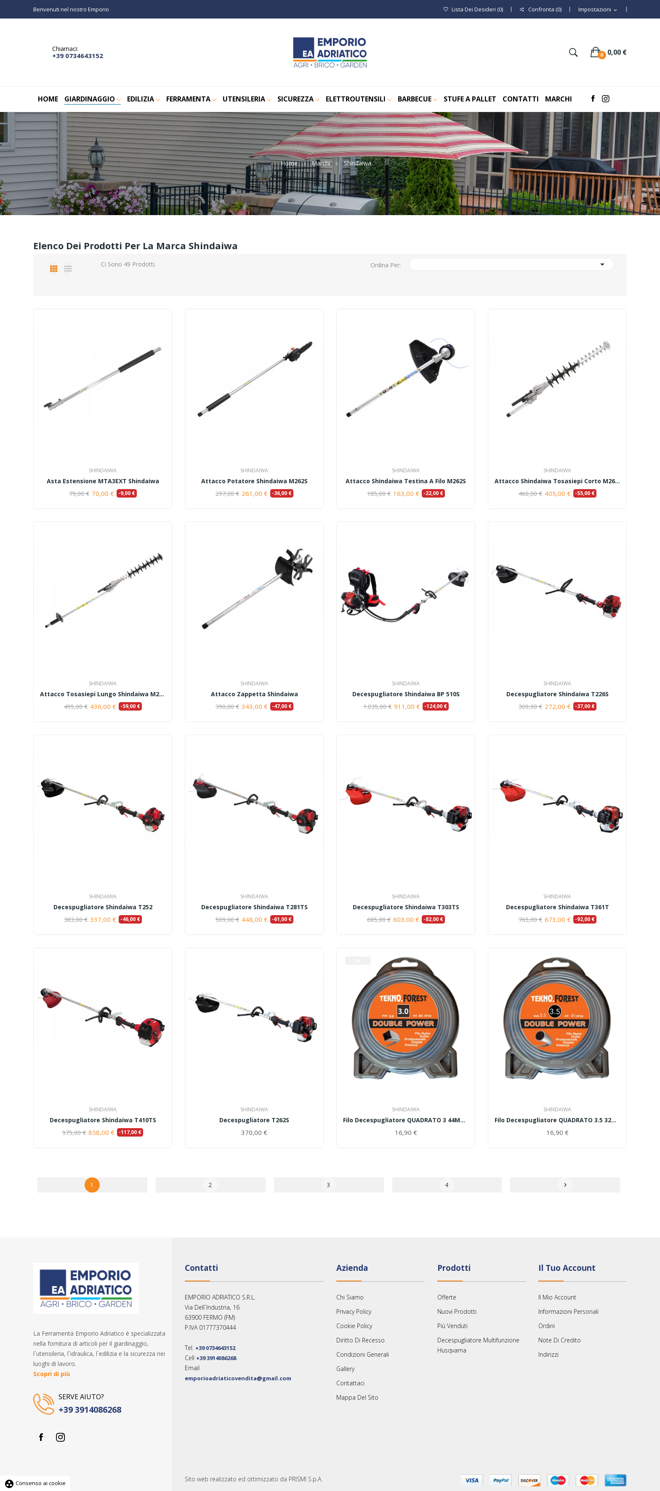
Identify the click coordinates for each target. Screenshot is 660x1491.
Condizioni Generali (362, 1354)
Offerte (446, 1297)
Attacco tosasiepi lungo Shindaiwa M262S (102, 694)
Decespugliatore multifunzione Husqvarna (478, 1345)
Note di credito (559, 1340)
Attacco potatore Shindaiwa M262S (254, 481)
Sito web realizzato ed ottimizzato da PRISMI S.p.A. (253, 1479)
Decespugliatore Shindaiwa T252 (102, 907)
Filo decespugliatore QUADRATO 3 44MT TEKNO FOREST (405, 1120)
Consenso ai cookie (35, 1483)
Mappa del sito (357, 1397)
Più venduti (452, 1326)
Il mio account (557, 1297)
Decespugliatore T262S (254, 1120)
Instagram (60, 1437)
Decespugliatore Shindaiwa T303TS (406, 907)
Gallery (345, 1369)
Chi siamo (350, 1297)
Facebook (40, 1437)
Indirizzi (548, 1354)
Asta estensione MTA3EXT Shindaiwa (103, 481)
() (473, 9)
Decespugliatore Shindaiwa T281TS (254, 907)
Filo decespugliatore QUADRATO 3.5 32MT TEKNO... (557, 1120)
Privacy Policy (353, 1311)
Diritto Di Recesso (360, 1340)
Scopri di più (51, 1374)
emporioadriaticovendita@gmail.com (238, 1378)
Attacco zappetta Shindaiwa (254, 694)
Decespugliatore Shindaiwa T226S (557, 694)
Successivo (565, 1185)
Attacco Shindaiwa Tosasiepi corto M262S (557, 481)
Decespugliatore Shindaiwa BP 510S (406, 694)
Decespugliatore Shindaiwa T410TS (103, 1120)
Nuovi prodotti (456, 1311)
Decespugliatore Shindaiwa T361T (557, 907)
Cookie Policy (354, 1326)
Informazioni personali (568, 1311)
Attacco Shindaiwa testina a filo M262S (406, 481)
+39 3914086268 (90, 1409)
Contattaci (350, 1383)
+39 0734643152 (77, 55)
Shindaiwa (103, 470)
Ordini (546, 1326)
